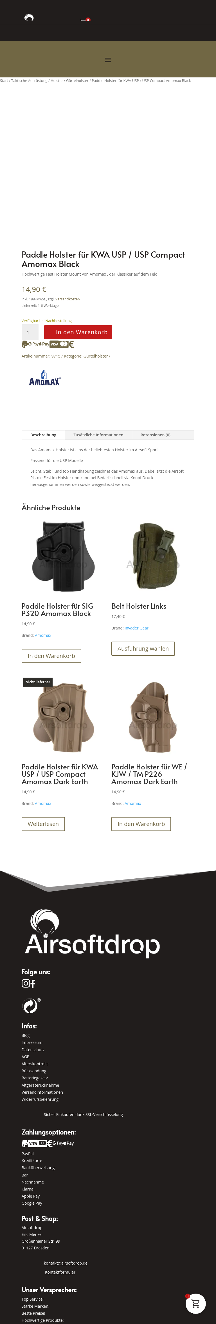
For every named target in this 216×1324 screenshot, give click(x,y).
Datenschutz (33, 1049)
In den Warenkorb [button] (51, 656)
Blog (26, 1035)
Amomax (43, 635)
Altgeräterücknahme (40, 1085)
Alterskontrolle (35, 1063)
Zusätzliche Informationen (98, 434)
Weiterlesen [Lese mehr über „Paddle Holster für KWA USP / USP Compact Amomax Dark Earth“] (43, 824)
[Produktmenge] (30, 332)
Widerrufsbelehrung (40, 1099)
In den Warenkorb (82, 332)
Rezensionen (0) (155, 434)
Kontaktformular (60, 1272)
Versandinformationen (42, 1092)
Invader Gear (136, 628)
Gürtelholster (96, 356)
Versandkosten (67, 299)
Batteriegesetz (35, 1077)
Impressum (32, 1042)
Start (4, 80)
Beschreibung (43, 434)
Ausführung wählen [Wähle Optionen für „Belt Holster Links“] (143, 648)
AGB (26, 1056)
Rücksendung (34, 1070)
